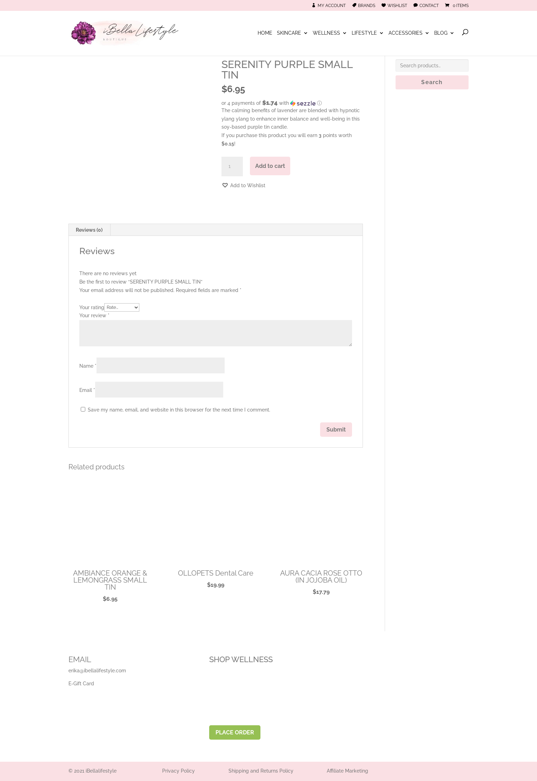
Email (87, 390)
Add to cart (270, 166)
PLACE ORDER (235, 732)
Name (88, 366)
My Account (332, 5)
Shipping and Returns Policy (260, 771)
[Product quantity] (232, 166)
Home (265, 33)
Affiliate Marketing (347, 771)
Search (432, 82)
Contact (429, 5)
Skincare (289, 33)
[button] (292, 103)
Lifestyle (364, 33)
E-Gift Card (81, 683)
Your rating (91, 307)
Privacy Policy (178, 771)
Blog (440, 33)
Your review (94, 315)
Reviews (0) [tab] (89, 230)
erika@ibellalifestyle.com (97, 670)
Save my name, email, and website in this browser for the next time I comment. (179, 410)
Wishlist (397, 5)
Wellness (326, 33)
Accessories (406, 33)
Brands (366, 5)
